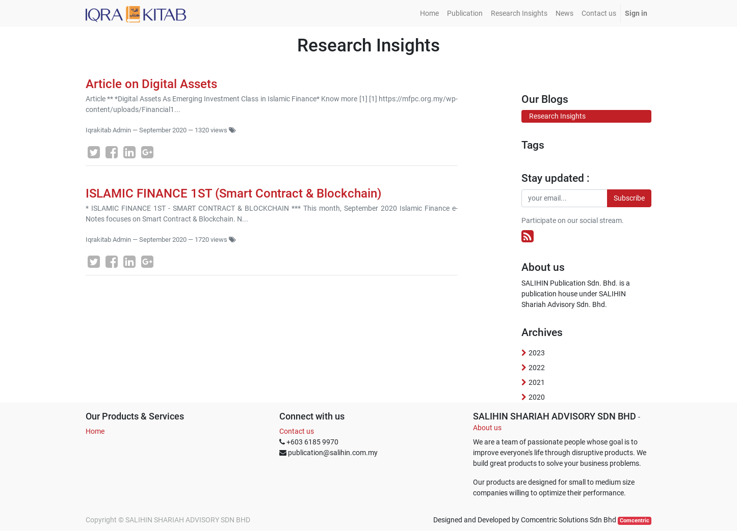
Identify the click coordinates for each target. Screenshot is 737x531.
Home (95, 431)
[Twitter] (94, 152)
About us (487, 428)
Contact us (296, 431)
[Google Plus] (147, 152)
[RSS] (527, 236)
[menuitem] (429, 13)
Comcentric (634, 520)
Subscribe (629, 198)
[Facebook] (112, 152)
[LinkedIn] (129, 152)
